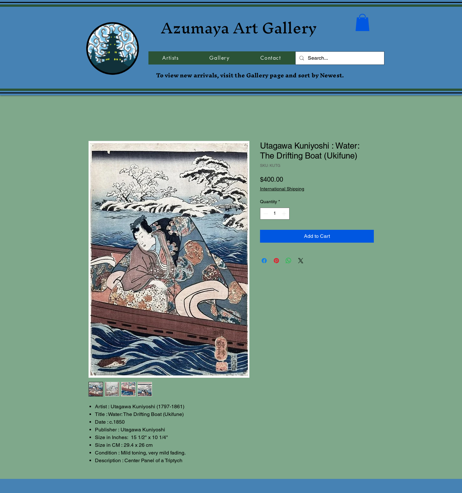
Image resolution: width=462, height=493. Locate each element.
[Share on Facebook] (264, 260)
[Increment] (285, 213)
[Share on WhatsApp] (288, 260)
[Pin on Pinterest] (276, 260)
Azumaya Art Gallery (239, 27)
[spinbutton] (275, 213)
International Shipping (282, 188)
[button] (362, 22)
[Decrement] (265, 213)
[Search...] (339, 58)
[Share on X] (301, 260)
